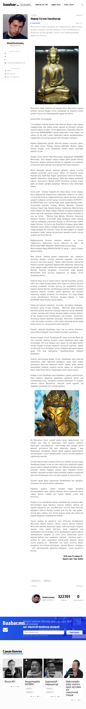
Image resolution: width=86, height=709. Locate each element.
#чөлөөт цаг (36, 581)
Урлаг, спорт (69, 5)
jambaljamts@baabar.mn (15, 63)
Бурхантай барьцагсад (51, 683)
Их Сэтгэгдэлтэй (12, 77)
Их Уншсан (10, 74)
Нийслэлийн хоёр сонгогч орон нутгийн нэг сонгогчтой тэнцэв (73, 688)
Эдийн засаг (56, 5)
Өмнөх (34, 15)
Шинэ (8, 71)
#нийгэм (49, 688)
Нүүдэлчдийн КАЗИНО (32, 683)
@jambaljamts (15, 46)
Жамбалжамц (36, 23)
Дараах (79, 15)
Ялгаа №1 (10, 681)
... (77, 5)
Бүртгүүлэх (74, 632)
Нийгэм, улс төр (41, 5)
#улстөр (29, 688)
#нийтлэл (47, 581)
